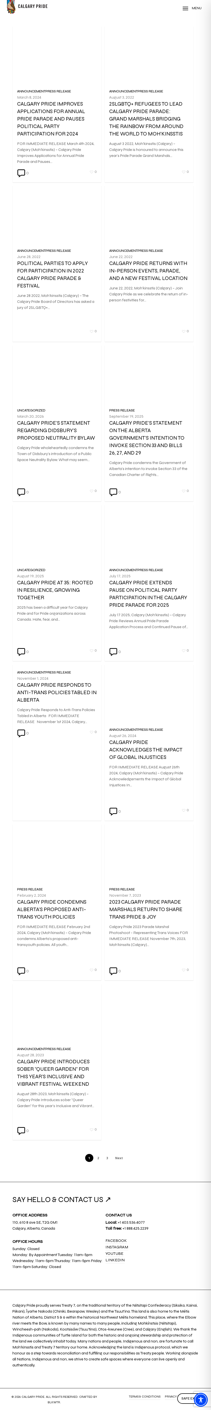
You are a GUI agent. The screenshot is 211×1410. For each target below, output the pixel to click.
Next (119, 1158)
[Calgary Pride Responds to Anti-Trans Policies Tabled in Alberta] (57, 699)
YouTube (114, 1253)
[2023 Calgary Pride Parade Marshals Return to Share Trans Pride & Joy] (149, 934)
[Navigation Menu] (192, 8)
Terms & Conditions (144, 1396)
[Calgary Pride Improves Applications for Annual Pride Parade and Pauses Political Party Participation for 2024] (57, 126)
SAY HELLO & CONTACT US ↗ (61, 1199)
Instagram (117, 1247)
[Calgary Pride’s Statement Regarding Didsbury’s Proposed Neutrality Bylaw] (57, 448)
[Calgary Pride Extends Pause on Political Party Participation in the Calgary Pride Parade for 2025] (149, 615)
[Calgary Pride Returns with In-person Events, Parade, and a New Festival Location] (149, 296)
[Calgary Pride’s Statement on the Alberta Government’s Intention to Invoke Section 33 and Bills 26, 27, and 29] (149, 455)
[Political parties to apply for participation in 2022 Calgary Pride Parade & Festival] (57, 288)
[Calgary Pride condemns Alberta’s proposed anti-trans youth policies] (57, 927)
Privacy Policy (176, 1396)
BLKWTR (54, 1402)
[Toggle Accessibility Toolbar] (200, 1399)
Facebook (116, 1240)
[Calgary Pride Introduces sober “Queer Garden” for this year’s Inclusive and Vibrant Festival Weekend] (57, 1087)
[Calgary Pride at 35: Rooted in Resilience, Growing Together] (57, 608)
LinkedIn (115, 1260)
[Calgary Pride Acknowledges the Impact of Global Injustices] (149, 775)
